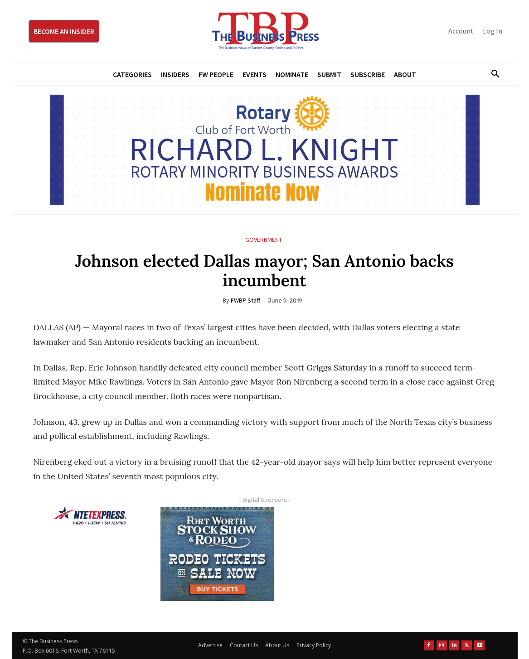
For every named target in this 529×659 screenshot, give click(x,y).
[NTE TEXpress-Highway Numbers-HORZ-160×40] (90, 516)
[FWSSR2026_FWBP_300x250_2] (217, 554)
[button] (492, 74)
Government (264, 240)
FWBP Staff (245, 300)
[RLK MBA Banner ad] (265, 150)
